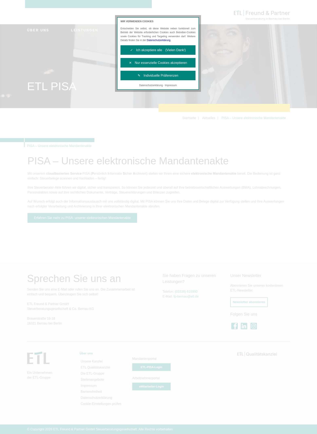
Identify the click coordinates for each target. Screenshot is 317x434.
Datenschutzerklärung (158, 40)
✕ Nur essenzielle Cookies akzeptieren (158, 62)
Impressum (171, 85)
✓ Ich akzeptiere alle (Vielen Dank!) (158, 50)
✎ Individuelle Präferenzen (158, 75)
